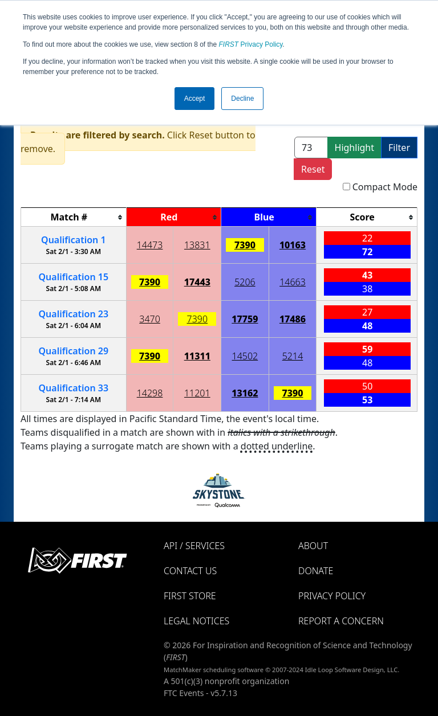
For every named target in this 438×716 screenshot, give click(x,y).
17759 (245, 319)
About (313, 545)
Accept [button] (194, 99)
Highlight (354, 147)
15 (73, 277)
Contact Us (190, 570)
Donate (315, 570)
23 (73, 314)
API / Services (194, 545)
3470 (149, 319)
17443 (197, 282)
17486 (292, 319)
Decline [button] (242, 99)
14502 (245, 356)
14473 (150, 245)
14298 (150, 393)
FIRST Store (190, 596)
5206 (245, 282)
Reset (313, 169)
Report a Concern (341, 621)
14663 (292, 282)
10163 (292, 245)
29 (73, 351)
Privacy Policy (251, 44)
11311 (197, 356)
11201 (197, 393)
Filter (399, 147)
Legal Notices (196, 621)
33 (73, 388)
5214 (292, 356)
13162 (245, 393)
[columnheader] (74, 217)
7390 (245, 245)
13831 (197, 245)
